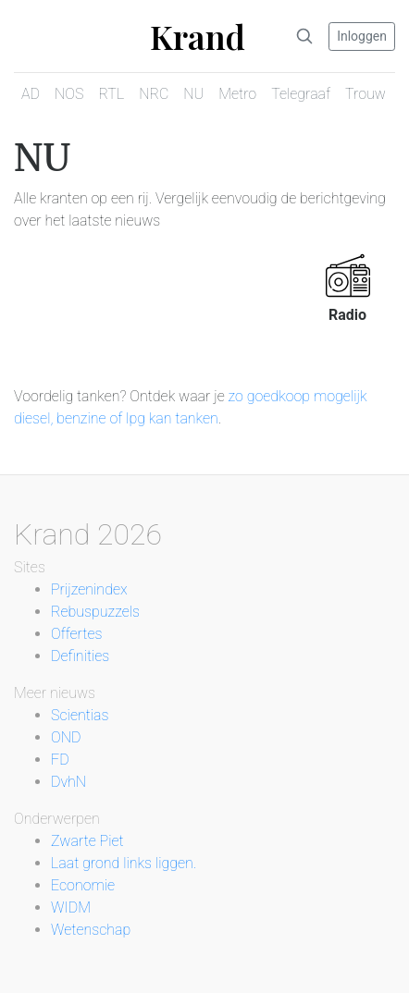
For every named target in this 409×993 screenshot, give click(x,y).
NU (193, 94)
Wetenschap (90, 929)
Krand (197, 36)
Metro (237, 94)
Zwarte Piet (87, 841)
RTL (111, 94)
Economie (83, 885)
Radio (347, 315)
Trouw (365, 94)
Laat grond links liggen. (123, 863)
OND (66, 737)
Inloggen (362, 36)
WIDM (71, 907)
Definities (80, 656)
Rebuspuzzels (95, 611)
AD (30, 94)
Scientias (79, 715)
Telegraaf (300, 94)
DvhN (68, 782)
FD (60, 759)
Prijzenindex (89, 589)
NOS (69, 94)
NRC (153, 94)
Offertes (76, 634)
